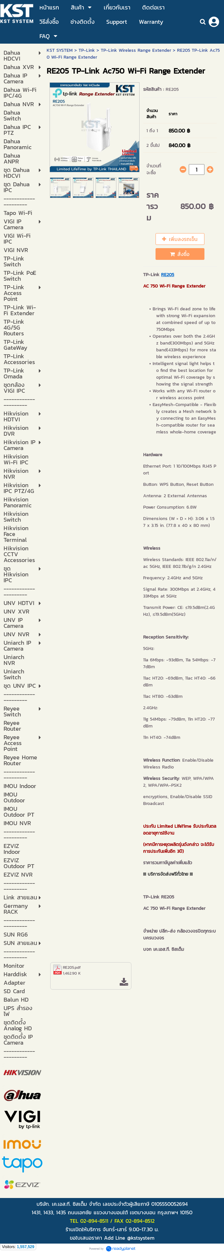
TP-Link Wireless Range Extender (136, 50)
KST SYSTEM (60, 50)
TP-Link (87, 50)
